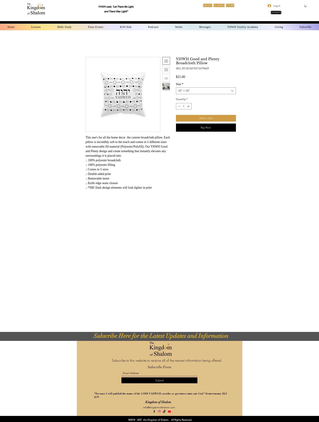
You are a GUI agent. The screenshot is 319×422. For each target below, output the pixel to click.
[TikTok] (164, 411)
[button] (305, 6)
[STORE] (230, 5)
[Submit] (159, 380)
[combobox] (206, 90)
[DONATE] (276, 12)
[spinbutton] (183, 106)
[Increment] (188, 106)
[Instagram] (159, 411)
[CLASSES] (219, 5)
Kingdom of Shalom (158, 402)
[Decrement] (178, 106)
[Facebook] (154, 411)
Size (179, 84)
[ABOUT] (207, 5)
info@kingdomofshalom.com (159, 407)
